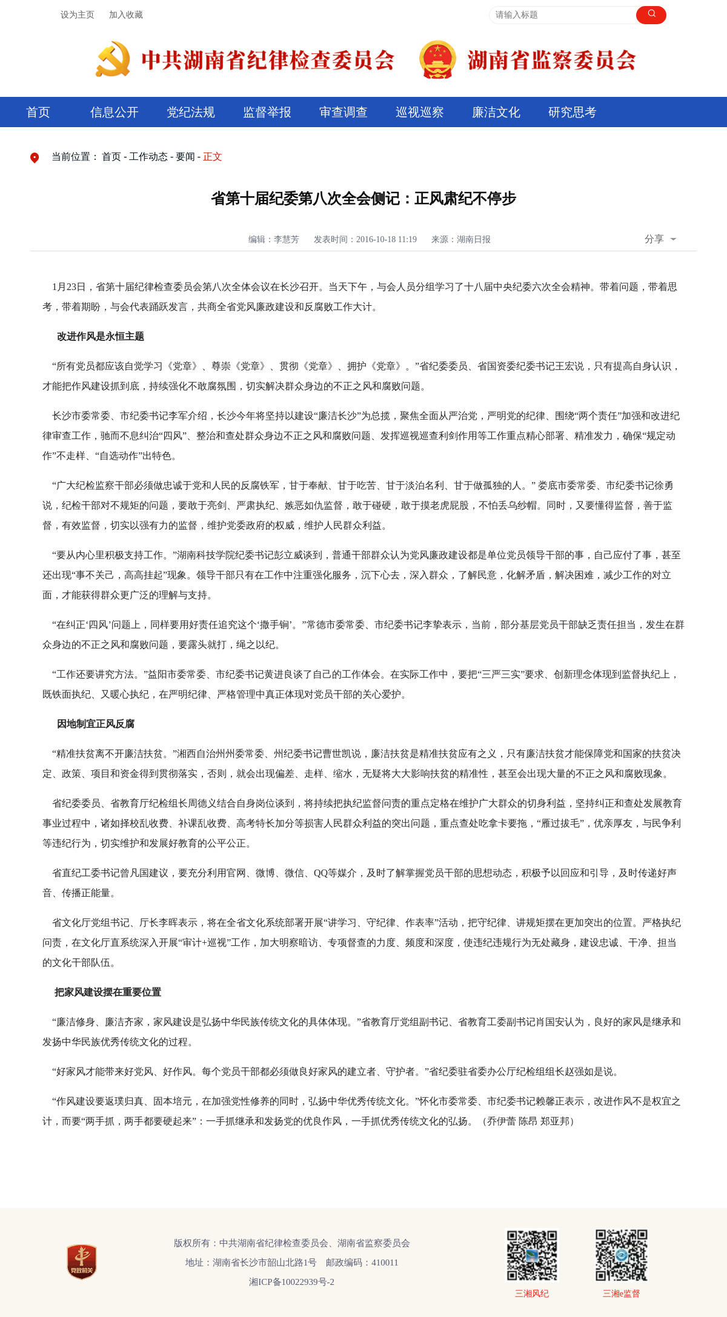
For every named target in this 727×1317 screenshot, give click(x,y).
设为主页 (78, 14)
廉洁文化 (496, 112)
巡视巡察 (420, 112)
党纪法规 (191, 112)
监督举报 (267, 112)
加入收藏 (126, 14)
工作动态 (148, 156)
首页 (38, 112)
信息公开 (114, 112)
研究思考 (572, 112)
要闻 (185, 156)
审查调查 (343, 112)
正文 (212, 156)
